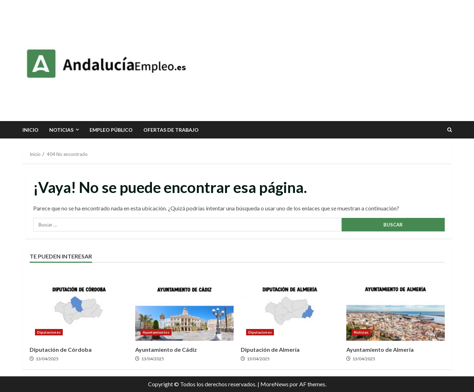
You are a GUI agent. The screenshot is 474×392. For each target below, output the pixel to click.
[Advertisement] (325, 60)
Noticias (61, 130)
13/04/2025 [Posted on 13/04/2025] (47, 358)
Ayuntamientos (156, 332)
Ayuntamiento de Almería (395, 305)
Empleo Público (111, 130)
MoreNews (274, 384)
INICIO (30, 130)
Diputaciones (49, 332)
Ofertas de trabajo (171, 130)
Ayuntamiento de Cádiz (184, 305)
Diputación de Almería (290, 305)
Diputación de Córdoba (79, 305)
